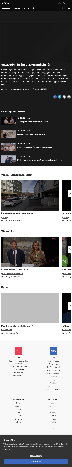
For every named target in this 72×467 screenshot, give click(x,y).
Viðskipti (18, 406)
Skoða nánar (8, 449)
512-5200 (55, 361)
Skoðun (19, 416)
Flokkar (16, 8)
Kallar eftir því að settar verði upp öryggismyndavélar (39, 160)
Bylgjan (53, 419)
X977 (53, 425)
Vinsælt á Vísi (9, 231)
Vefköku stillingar (36, 456)
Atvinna (53, 410)
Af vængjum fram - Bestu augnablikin (32, 122)
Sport (19, 410)
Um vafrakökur (53, 386)
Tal (53, 428)
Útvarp (18, 422)
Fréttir (43, 89)
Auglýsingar (53, 364)
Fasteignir (53, 406)
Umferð (53, 380)
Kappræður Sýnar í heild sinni (15, 270)
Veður (53, 416)
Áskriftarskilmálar (53, 374)
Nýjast (5, 287)
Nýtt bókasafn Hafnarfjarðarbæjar (31, 135)
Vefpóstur (53, 383)
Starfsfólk (53, 377)
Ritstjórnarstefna (53, 371)
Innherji (53, 403)
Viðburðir (53, 413)
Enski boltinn (6, 330)
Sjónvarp (18, 419)
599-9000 (20, 376)
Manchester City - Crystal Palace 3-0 (17, 326)
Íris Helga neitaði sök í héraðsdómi (17, 214)
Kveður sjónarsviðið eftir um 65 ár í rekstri (34, 147)
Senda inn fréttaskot (53, 390)
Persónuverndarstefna (18, 366)
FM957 (53, 422)
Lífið (18, 413)
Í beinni (26, 8)
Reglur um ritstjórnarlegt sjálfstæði (18, 362)
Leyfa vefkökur (36, 461)
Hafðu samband (53, 367)
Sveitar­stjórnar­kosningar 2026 (12, 274)
